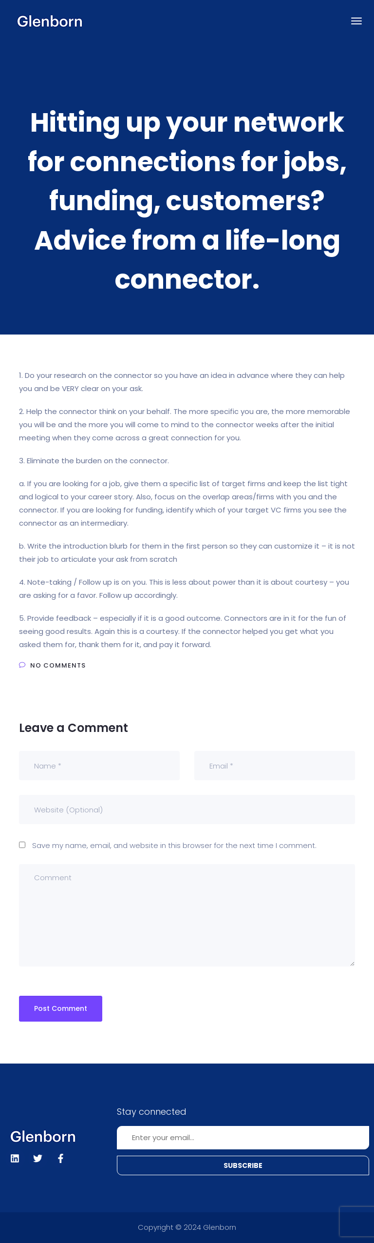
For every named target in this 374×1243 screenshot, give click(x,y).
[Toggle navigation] (356, 21)
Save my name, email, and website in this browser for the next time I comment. (174, 845)
